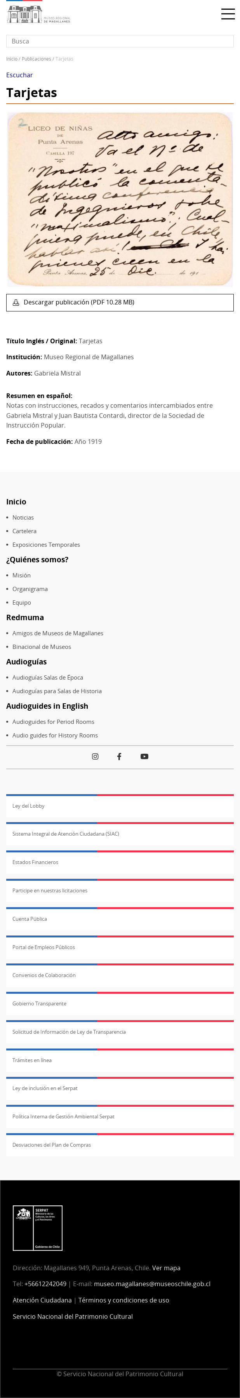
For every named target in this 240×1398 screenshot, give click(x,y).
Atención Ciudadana (42, 1300)
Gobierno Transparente (39, 1003)
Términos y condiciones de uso (123, 1300)
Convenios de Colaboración (44, 975)
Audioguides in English (47, 706)
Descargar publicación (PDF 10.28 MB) (78, 302)
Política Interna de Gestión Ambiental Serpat (63, 1116)
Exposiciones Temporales (46, 544)
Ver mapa (166, 1268)
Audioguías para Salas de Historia (57, 691)
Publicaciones (36, 59)
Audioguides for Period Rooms (53, 721)
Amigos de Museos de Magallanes (57, 633)
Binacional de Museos (41, 646)
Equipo (21, 602)
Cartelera (24, 531)
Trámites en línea (32, 1060)
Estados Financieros (35, 862)
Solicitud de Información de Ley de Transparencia (69, 1031)
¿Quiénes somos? (37, 559)
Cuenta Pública (29, 918)
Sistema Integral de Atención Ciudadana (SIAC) (65, 833)
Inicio (11, 59)
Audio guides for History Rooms (55, 735)
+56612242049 (45, 1284)
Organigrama (30, 589)
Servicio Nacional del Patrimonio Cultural (73, 1316)
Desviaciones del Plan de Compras (51, 1144)
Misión (21, 575)
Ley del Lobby (28, 805)
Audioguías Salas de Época (47, 677)
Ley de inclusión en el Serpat (45, 1088)
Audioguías (26, 661)
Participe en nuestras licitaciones (49, 890)
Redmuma (25, 617)
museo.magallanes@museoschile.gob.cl (152, 1284)
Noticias (23, 517)
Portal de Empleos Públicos (43, 947)
